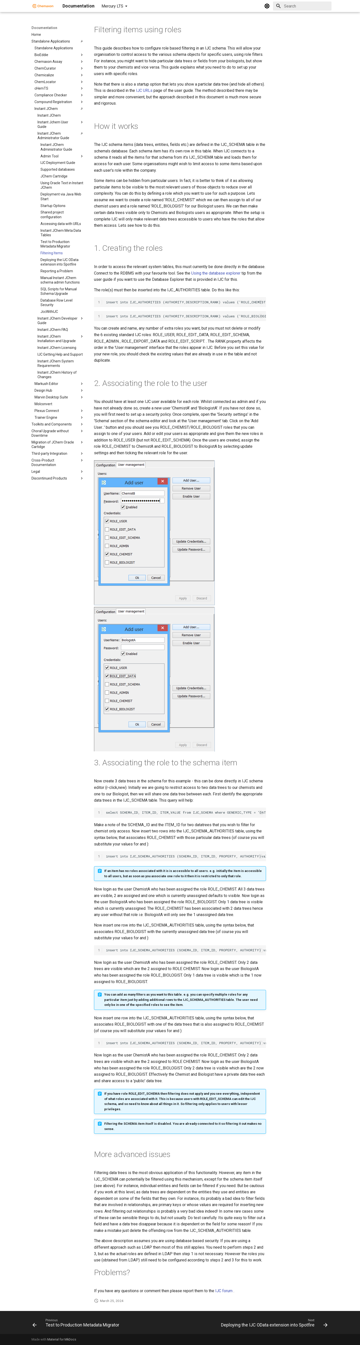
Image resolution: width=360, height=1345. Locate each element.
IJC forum (223, 1290)
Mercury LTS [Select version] (112, 6)
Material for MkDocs (61, 1339)
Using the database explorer (215, 273)
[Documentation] (43, 6)
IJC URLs (144, 90)
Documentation (44, 28)
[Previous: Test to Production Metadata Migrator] (76, 1324)
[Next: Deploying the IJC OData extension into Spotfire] (273, 1324)
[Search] (302, 6)
